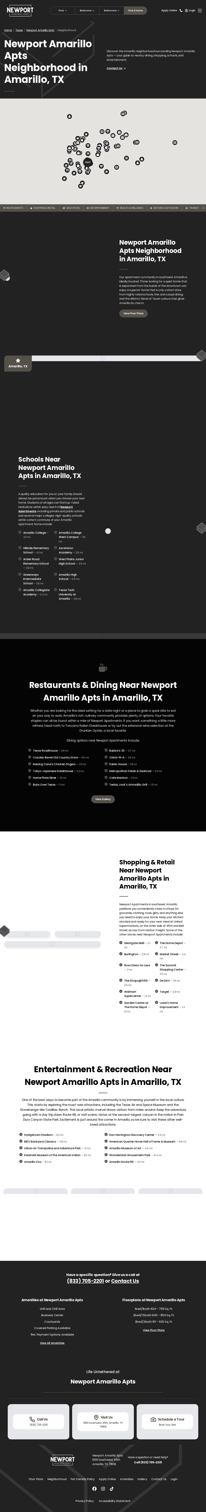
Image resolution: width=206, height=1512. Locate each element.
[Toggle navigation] (200, 10)
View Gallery (103, 799)
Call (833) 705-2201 (148, 1462)
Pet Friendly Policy (83, 1479)
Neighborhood (56, 1479)
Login (174, 1479)
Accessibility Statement (115, 1501)
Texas (19, 30)
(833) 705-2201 (85, 1281)
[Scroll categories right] (203, 208)
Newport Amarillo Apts (40, 30)
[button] (106, 147)
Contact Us (116, 68)
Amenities (126, 1479)
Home (8, 30)
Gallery (142, 1479)
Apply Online (169, 10)
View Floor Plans (133, 313)
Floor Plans (36, 1479)
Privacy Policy (84, 1501)
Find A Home (135, 10)
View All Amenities (52, 1343)
